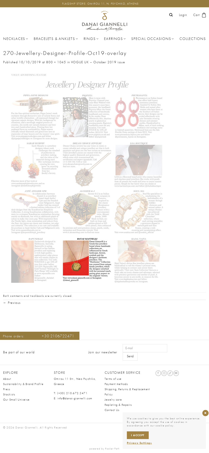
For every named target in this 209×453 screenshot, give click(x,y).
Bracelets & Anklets (56, 38)
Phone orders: (38, 336)
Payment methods (116, 384)
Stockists (9, 394)
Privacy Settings (139, 443)
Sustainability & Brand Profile (23, 384)
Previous (12, 302)
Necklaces (15, 38)
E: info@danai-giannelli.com (73, 398)
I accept (138, 435)
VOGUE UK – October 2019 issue (98, 62)
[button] (171, 15)
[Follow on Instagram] (164, 373)
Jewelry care (113, 399)
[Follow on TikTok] (170, 373)
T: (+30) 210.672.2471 (71, 393)
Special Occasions (152, 38)
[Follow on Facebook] (158, 373)
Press (6, 389)
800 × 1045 (56, 62)
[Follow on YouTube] (176, 373)
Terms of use (113, 379)
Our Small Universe (16, 399)
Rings (91, 38)
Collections (192, 38)
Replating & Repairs (118, 405)
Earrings (115, 38)
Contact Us (112, 410)
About (7, 379)
